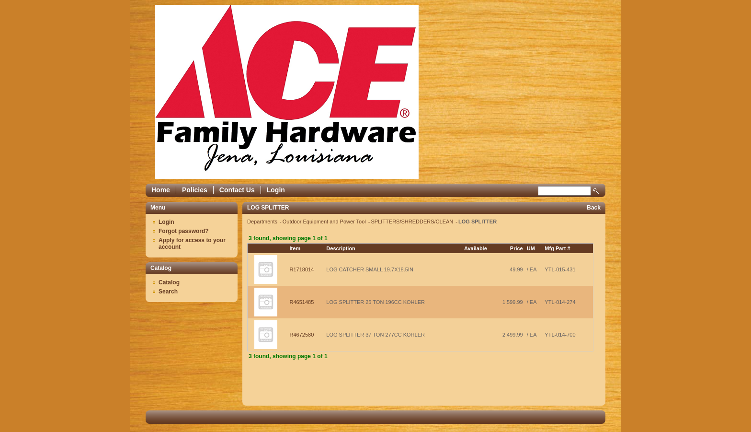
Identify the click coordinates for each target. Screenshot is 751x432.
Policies (194, 190)
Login (276, 190)
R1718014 (302, 269)
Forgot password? (184, 231)
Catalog (169, 282)
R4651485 (302, 302)
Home (160, 190)
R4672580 (302, 335)
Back (594, 207)
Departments (263, 221)
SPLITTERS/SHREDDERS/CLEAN (413, 221)
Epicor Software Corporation (287, 92)
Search (596, 191)
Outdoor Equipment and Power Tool (325, 221)
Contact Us (237, 190)
